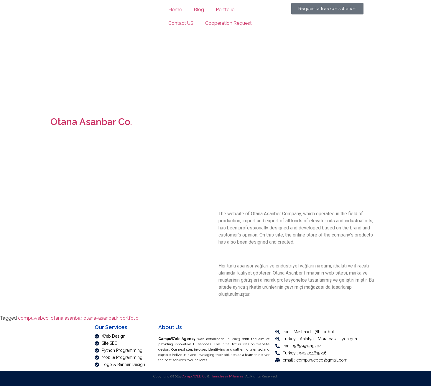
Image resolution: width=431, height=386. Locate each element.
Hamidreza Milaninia (227, 376)
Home (175, 9)
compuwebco (33, 318)
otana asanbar (66, 318)
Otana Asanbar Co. (91, 121)
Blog (199, 9)
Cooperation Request (228, 23)
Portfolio (225, 9)
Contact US (180, 23)
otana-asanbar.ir (100, 318)
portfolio (129, 318)
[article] (213, 349)
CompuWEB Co (194, 376)
